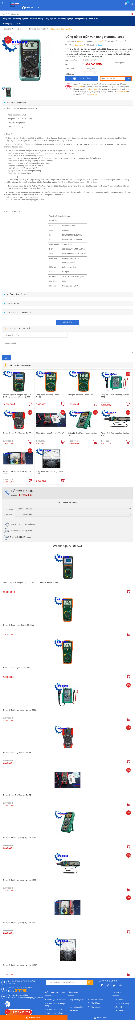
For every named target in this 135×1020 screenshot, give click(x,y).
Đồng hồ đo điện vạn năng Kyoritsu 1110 (17, 472)
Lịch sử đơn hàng (122, 1003)
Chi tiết (94, 94)
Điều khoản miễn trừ (55, 1013)
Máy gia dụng (81, 19)
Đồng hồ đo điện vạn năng (61, 29)
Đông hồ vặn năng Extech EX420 (81, 395)
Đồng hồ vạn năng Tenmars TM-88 (17, 433)
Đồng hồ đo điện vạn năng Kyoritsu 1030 (115, 434)
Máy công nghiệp (20, 19)
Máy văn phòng (36, 19)
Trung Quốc (99, 41)
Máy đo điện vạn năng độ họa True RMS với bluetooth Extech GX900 (17, 396)
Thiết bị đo (93, 19)
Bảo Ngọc (93, 89)
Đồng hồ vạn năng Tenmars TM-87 (50, 433)
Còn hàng (79, 45)
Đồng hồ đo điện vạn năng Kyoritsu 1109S (50, 472)
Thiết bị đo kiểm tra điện (37, 29)
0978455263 (25, 495)
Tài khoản (119, 1000)
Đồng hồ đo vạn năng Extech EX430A (47, 396)
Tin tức (18, 24)
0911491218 (122, 92)
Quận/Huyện (9, 515)
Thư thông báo (121, 1011)
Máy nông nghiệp (65, 19)
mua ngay (67, 322)
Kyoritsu (80, 41)
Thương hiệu (7, 24)
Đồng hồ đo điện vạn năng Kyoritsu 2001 (115, 396)
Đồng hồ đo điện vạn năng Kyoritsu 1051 (82, 434)
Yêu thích (118, 1007)
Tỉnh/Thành (8, 509)
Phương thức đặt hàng (56, 1000)
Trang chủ (6, 19)
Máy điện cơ (51, 19)
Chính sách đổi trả (54, 1009)
